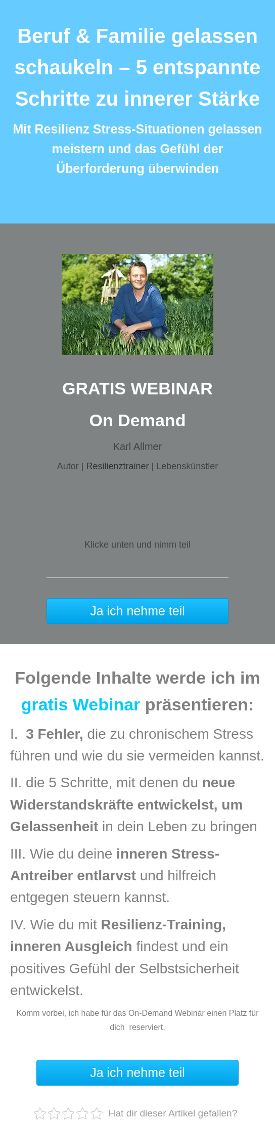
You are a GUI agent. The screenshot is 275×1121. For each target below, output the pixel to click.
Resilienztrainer (117, 466)
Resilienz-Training (161, 924)
